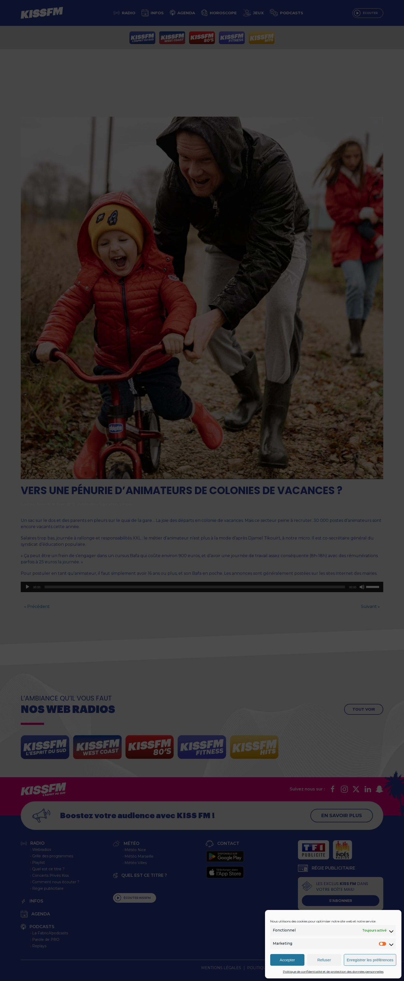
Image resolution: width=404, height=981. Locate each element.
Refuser (324, 960)
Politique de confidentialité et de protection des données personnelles (333, 971)
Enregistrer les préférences (370, 960)
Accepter (287, 960)
